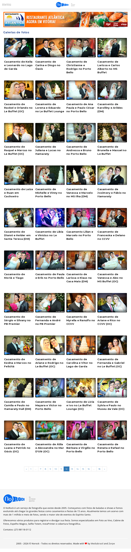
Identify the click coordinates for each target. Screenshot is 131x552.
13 (72, 469)
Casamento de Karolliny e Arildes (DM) (110, 108)
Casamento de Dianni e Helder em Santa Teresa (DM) (17, 235)
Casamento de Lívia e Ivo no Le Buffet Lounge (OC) (80, 405)
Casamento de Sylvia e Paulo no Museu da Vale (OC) (110, 405)
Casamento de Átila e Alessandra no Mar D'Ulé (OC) (49, 448)
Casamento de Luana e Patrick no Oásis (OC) (17, 448)
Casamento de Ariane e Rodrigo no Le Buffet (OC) (49, 363)
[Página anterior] (26, 468)
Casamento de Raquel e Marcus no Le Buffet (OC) (18, 150)
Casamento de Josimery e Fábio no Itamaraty (111, 193)
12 (66, 469)
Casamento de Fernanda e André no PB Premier (48, 320)
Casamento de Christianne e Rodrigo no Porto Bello (78, 67)
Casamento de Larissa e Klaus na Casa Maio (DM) (79, 278)
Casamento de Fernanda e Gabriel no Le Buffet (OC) (110, 363)
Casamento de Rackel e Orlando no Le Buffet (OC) (18, 108)
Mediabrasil (97, 543)
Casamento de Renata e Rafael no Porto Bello (110, 448)
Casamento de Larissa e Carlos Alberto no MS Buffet (108, 67)
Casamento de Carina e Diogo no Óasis (48, 65)
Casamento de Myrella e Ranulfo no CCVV (80, 320)
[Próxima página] (104, 468)
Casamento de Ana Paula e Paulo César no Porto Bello (80, 108)
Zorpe (111, 543)
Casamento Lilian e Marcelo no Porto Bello (79, 235)
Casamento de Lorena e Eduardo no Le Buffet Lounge (49, 108)
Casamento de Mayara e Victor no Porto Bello (48, 405)
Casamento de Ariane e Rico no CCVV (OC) (108, 320)
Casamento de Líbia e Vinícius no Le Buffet (49, 235)
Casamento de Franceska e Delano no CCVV (111, 235)
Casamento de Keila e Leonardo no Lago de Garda (18, 65)
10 (56, 469)
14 (78, 469)
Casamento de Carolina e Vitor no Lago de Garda (79, 363)
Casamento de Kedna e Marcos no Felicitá (17, 363)
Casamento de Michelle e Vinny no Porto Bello (48, 193)
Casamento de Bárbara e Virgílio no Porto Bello (80, 448)
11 (61, 469)
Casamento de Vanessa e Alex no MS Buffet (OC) (110, 278)
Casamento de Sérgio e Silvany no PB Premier (17, 320)
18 (99, 469)
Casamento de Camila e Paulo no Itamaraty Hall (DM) (17, 405)
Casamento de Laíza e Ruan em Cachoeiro (18, 193)
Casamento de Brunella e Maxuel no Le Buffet (112, 150)
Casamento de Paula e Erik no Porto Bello (50, 276)
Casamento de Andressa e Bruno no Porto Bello (79, 150)
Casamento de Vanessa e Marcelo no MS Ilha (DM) (79, 193)
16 (89, 469)
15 (83, 469)
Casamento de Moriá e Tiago (14, 276)
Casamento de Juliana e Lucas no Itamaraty (48, 150)
